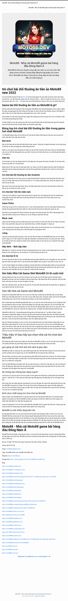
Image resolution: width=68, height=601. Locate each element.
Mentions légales (40, 596)
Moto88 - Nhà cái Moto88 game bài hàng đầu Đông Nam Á (47, 7)
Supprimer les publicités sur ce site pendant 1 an (34, 556)
